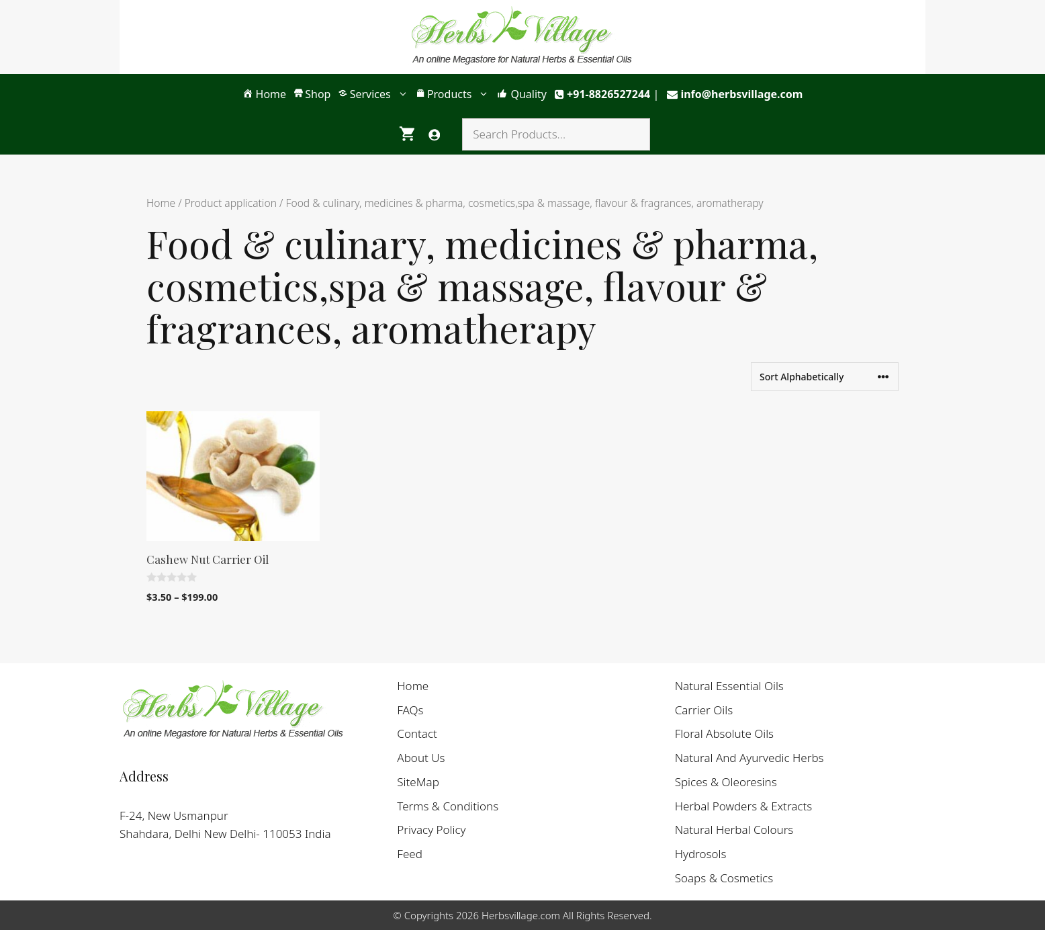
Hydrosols (701, 853)
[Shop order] (825, 376)
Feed (409, 853)
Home (160, 203)
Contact (417, 733)
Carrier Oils (704, 710)
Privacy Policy (431, 829)
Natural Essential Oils (729, 685)
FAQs (410, 710)
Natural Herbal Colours (734, 829)
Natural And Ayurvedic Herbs (749, 757)
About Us (421, 757)
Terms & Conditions (447, 806)
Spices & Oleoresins (726, 782)
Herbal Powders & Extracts (744, 806)
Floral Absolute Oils (724, 733)
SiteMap (418, 782)
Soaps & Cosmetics (724, 878)
